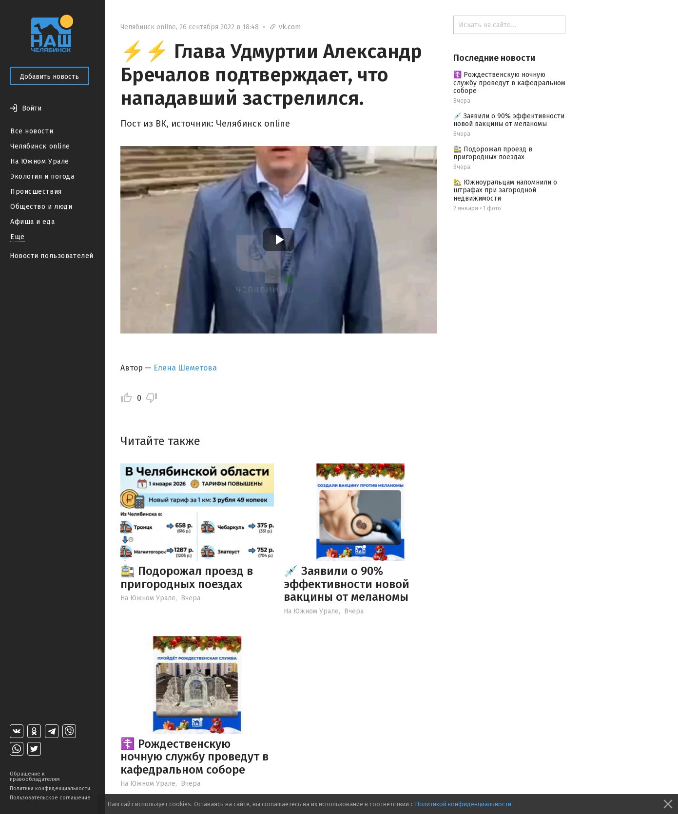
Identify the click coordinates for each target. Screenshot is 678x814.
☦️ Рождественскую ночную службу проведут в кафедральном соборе (194, 757)
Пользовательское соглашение (50, 797)
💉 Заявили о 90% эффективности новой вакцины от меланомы (346, 584)
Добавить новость (49, 77)
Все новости (31, 131)
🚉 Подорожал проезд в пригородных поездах (186, 577)
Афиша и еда (32, 222)
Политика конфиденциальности (50, 788)
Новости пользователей (52, 256)
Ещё (17, 237)
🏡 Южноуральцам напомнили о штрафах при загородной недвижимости (505, 190)
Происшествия (36, 191)
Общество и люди (41, 207)
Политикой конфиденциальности (463, 804)
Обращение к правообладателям (34, 776)
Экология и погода (42, 176)
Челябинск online (40, 146)
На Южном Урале (39, 161)
